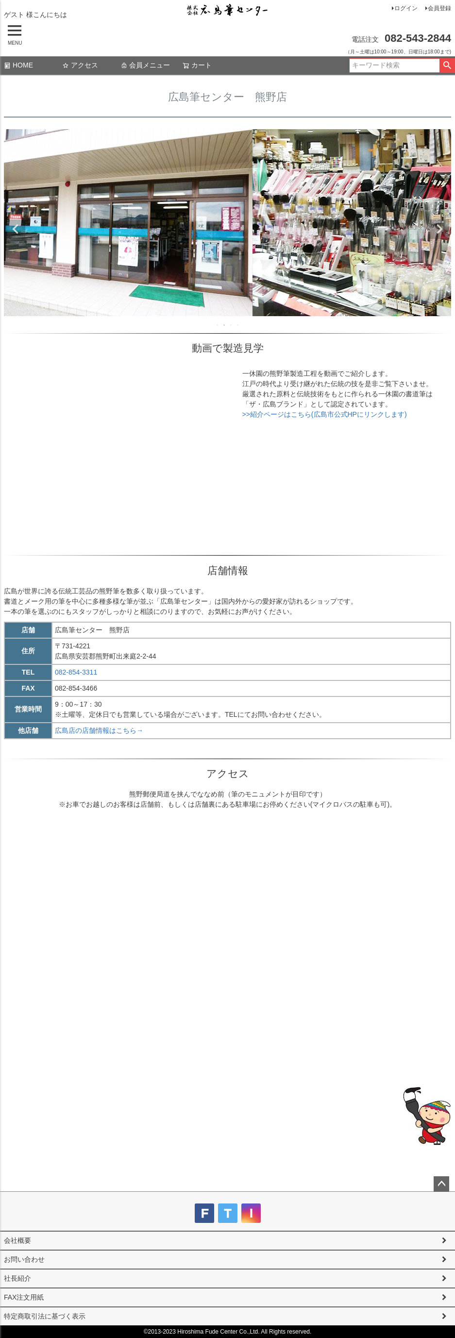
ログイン (406, 8)
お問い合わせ (24, 1259)
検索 (447, 65)
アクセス (80, 65)
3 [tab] (231, 324)
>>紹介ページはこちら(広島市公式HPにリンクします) (324, 414)
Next (439, 229)
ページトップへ (441, 1184)
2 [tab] (224, 324)
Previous (15, 229)
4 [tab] (238, 324)
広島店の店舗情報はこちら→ (99, 730)
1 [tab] (218, 324)
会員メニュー (145, 65)
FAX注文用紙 (24, 1297)
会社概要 (17, 1240)
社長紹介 (17, 1278)
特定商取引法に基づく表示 (44, 1316)
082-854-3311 (76, 672)
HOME (18, 65)
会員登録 (439, 8)
